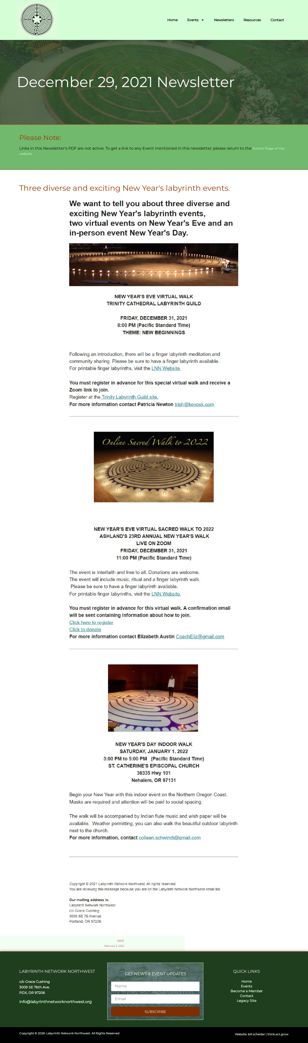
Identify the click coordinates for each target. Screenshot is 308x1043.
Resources (252, 20)
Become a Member (247, 991)
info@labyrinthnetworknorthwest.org (55, 1001)
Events (195, 20)
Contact (277, 20)
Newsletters (224, 20)
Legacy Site (246, 1000)
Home (172, 20)
